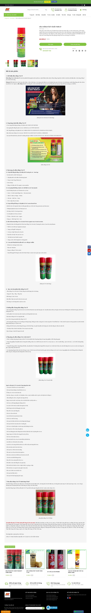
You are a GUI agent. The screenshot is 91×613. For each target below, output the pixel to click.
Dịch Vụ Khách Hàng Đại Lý (51, 594)
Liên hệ (84, 13)
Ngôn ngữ (78, 3)
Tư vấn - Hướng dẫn (76, 13)
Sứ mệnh (58, 13)
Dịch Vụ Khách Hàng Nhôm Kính (52, 597)
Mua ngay (50, 43)
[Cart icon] (83, 8)
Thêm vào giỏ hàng (75, 43)
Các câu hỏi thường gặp (29, 594)
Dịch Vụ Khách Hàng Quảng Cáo (52, 595)
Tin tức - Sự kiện (51, 13)
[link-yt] (85, 4)
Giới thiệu (38, 13)
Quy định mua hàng (29, 597)
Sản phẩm (43, 13)
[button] (36, 62)
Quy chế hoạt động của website (31, 595)
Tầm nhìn (64, 13)
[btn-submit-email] (43, 607)
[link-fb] (83, 4)
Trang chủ (32, 13)
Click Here (47, 1)
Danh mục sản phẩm (10, 13)
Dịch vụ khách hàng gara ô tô (51, 598)
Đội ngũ (69, 13)
